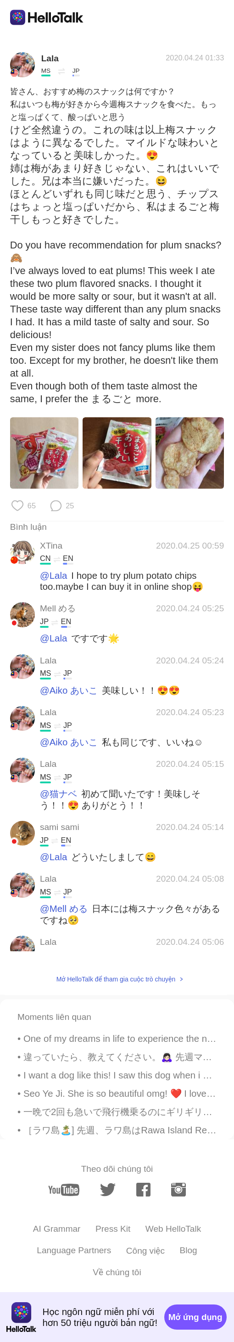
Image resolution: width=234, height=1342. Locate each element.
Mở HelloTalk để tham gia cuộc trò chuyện (116, 979)
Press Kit (112, 1229)
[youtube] (63, 1190)
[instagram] (178, 1189)
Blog (188, 1250)
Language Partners (74, 1250)
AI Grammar (57, 1229)
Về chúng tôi (117, 1272)
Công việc (145, 1251)
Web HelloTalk (173, 1229)
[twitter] (108, 1189)
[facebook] (143, 1189)
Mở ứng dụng (195, 1317)
